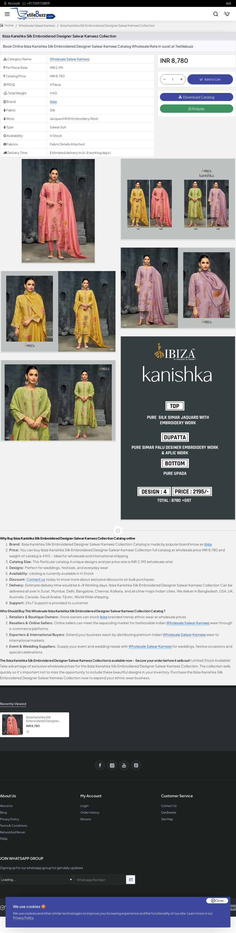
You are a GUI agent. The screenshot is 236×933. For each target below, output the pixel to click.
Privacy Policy (23, 918)
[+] (181, 79)
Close (219, 900)
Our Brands (168, 812)
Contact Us (169, 806)
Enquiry (196, 108)
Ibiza (53, 101)
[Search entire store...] (215, 14)
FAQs (4, 839)
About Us (6, 806)
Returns (85, 819)
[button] (210, 79)
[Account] (12, 3)
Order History (89, 812)
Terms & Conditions (13, 825)
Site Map (167, 819)
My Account (90, 796)
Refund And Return (12, 832)
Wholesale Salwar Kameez (37, 25)
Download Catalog (196, 97)
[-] (164, 79)
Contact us (36, 579)
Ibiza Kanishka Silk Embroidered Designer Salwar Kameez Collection (44, 719)
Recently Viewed (13, 704)
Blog (3, 812)
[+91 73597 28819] (36, 3)
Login (84, 806)
